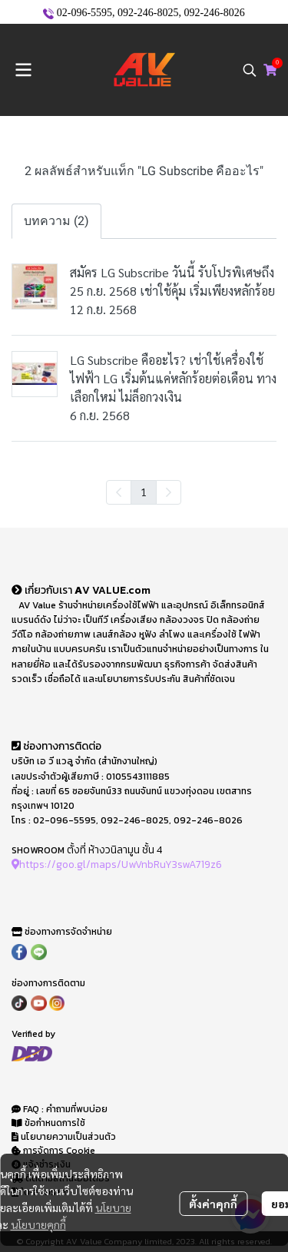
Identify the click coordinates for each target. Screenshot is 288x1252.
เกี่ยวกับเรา (43, 590)
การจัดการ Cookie (53, 1151)
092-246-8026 (214, 12)
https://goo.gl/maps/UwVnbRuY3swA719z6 (117, 864)
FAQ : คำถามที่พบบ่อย (61, 1109)
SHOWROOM (38, 850)
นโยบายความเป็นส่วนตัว (64, 1137)
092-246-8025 (148, 12)
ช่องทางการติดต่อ (56, 746)
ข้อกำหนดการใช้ (48, 1123)
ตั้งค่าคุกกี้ (213, 1204)
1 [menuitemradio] (144, 491)
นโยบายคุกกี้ (38, 1224)
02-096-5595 (84, 12)
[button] (249, 70)
